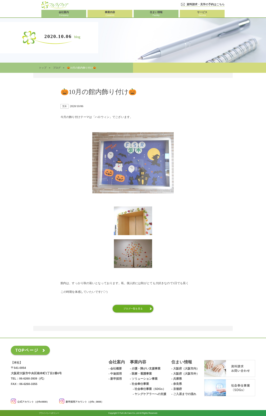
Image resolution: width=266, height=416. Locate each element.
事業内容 (138, 362)
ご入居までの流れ (184, 394)
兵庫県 (177, 378)
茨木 (64, 106)
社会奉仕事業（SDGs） (150, 389)
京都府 (177, 389)
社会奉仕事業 (140, 383)
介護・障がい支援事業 (146, 368)
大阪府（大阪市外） (186, 373)
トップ (42, 67)
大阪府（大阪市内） (186, 368)
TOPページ (27, 350)
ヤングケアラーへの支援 (150, 394)
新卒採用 (116, 378)
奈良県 (177, 383)
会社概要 (116, 368)
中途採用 (116, 373)
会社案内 (117, 362)
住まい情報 (181, 362)
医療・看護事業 (142, 373)
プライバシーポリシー (49, 413)
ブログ (57, 67)
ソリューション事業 (145, 378)
